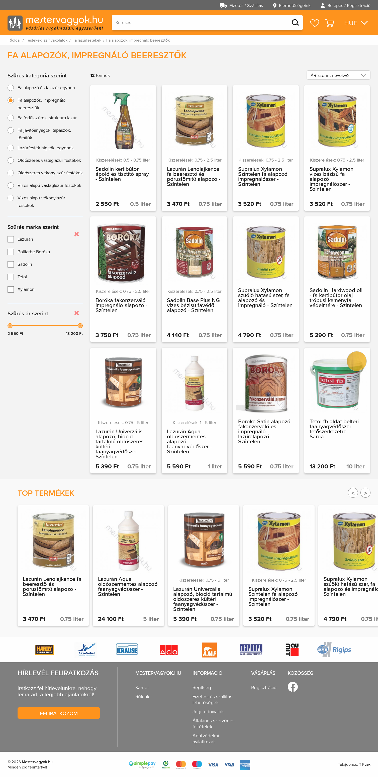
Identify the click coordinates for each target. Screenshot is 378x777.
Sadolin (25, 264)
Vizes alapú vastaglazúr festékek (49, 185)
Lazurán (25, 239)
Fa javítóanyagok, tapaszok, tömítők (44, 134)
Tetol (22, 277)
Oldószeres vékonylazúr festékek (50, 173)
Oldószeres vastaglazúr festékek (49, 160)
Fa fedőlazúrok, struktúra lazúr (47, 117)
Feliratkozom (59, 713)
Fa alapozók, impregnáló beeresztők (41, 104)
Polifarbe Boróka (34, 251)
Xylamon (26, 289)
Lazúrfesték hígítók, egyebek (46, 148)
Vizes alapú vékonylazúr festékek (41, 201)
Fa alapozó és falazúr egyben (46, 87)
